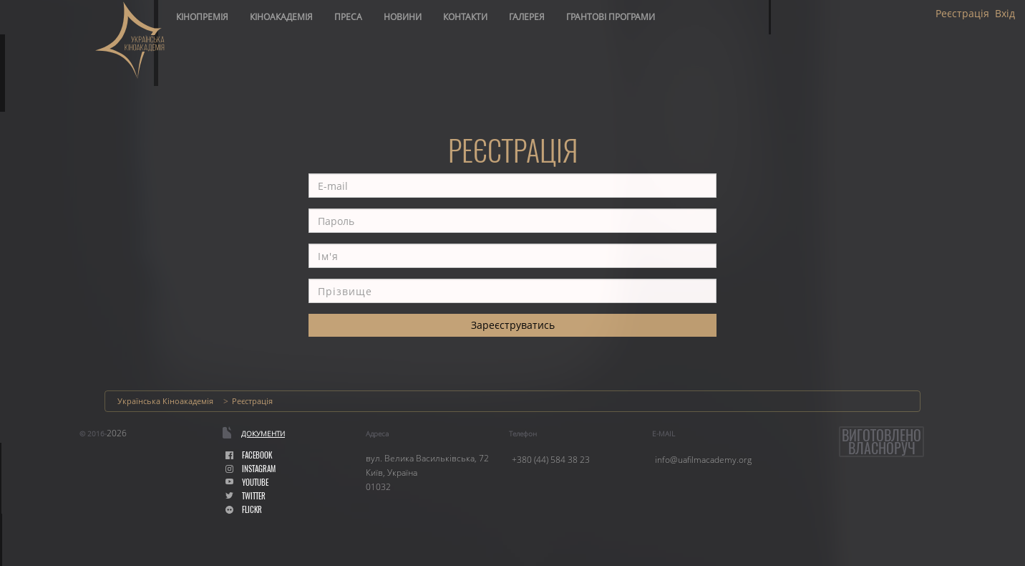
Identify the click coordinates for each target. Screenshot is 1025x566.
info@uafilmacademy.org (703, 460)
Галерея (527, 17)
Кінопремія (202, 17)
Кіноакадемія (281, 17)
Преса (348, 17)
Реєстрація (962, 14)
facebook (248, 455)
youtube (246, 482)
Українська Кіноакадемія (165, 400)
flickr (243, 510)
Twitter (245, 496)
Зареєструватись (513, 325)
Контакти (465, 17)
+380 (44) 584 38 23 (551, 460)
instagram (250, 469)
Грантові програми (610, 17)
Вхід (1005, 14)
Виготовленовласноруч (881, 441)
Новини (403, 17)
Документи (263, 433)
